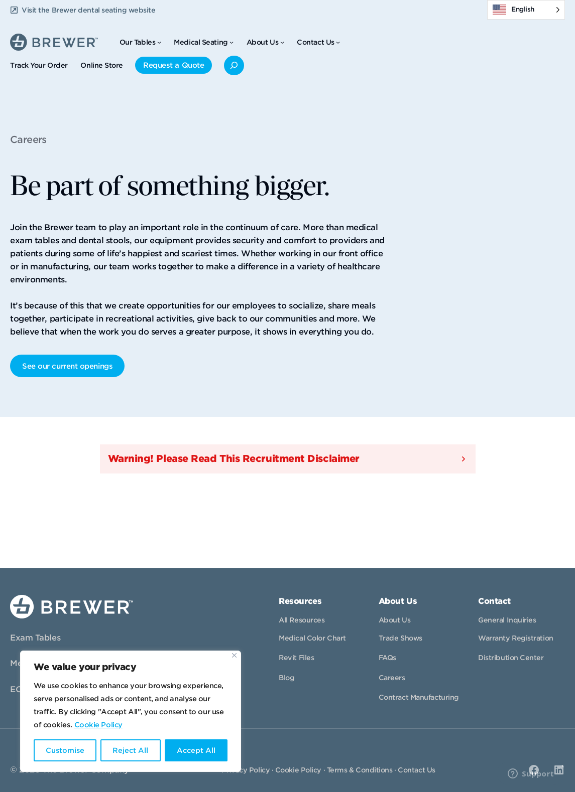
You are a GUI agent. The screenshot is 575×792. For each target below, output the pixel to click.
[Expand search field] (234, 65)
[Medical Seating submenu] (231, 42)
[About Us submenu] (282, 42)
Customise (65, 750)
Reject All (130, 750)
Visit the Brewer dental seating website (88, 10)
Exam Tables (35, 638)
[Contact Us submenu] (338, 42)
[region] (130, 711)
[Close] (234, 655)
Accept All (196, 750)
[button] (288, 458)
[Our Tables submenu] (159, 42)
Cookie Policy (98, 725)
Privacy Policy (245, 770)
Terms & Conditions (360, 770)
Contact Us (416, 770)
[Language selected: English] (526, 10)
